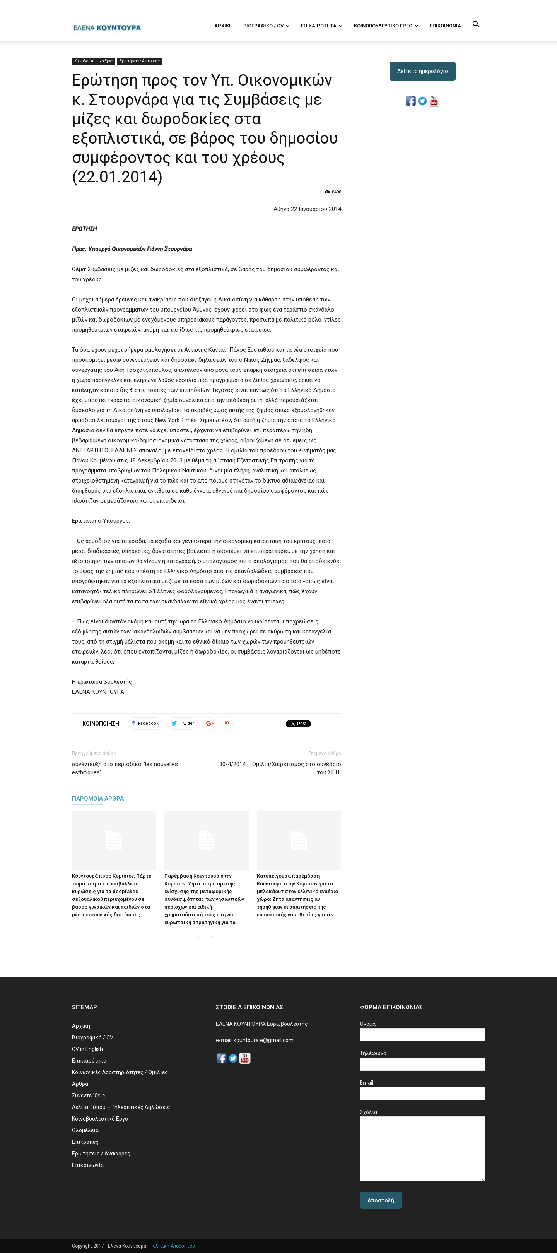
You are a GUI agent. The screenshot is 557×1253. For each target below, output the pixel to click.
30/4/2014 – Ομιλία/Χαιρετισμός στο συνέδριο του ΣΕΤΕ (280, 768)
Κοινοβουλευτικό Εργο (386, 26)
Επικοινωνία (445, 26)
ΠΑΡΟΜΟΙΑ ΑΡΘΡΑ (98, 798)
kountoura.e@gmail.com (263, 1040)
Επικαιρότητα (322, 26)
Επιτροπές (85, 1142)
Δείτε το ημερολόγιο (422, 71)
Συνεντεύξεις (88, 1095)
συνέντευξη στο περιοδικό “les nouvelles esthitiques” (125, 768)
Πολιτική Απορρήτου (172, 1246)
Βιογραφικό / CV (266, 26)
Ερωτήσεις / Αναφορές (140, 61)
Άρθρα (80, 1084)
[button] (475, 25)
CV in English (87, 1049)
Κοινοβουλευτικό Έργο (93, 61)
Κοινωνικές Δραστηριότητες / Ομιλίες (120, 1072)
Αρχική (223, 26)
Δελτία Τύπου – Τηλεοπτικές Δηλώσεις (121, 1107)
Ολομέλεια (85, 1130)
